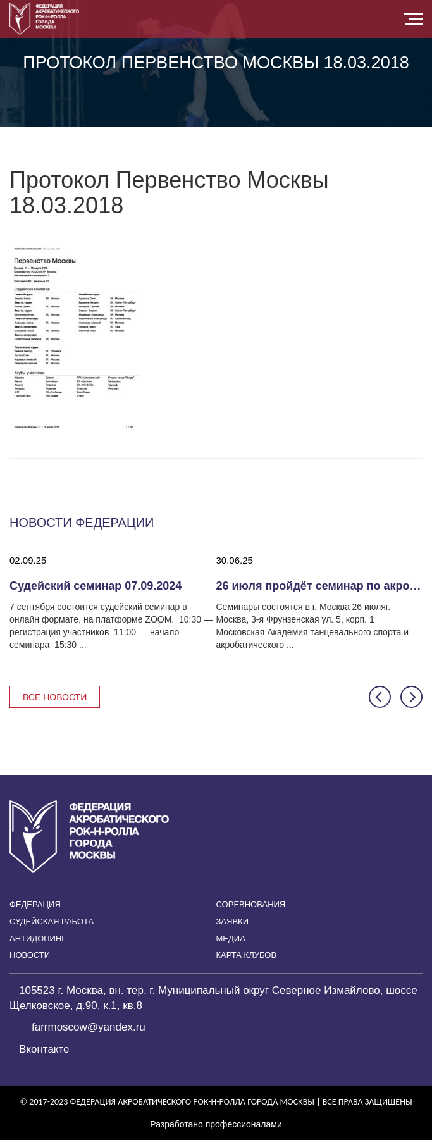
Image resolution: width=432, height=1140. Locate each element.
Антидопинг (37, 938)
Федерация (35, 904)
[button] (380, 697)
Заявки (232, 921)
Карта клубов (246, 955)
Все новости (55, 697)
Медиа (230, 938)
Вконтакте (44, 1049)
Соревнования (251, 904)
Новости (29, 955)
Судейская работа (51, 921)
